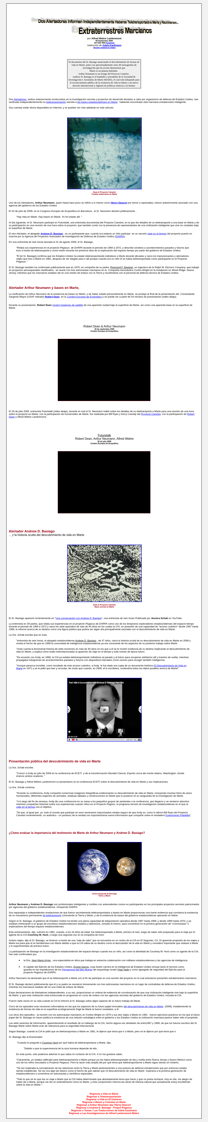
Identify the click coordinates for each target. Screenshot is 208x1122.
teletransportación (56, 102)
